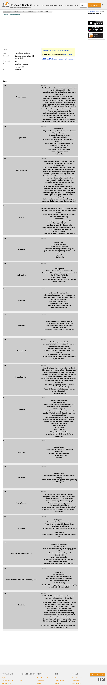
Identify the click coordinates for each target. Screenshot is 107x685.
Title (4, 53)
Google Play (76, 680)
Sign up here (67, 54)
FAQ (56, 678)
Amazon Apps (76, 683)
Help (76, 5)
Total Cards (6, 61)
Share (39, 683)
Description (6, 56)
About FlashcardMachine (44, 678)
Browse (22, 680)
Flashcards (15, 11)
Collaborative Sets (7, 680)
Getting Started (59, 680)
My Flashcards (39, 5)
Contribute (69, 5)
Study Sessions (6, 683)
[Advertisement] (41, 32)
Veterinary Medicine (28, 11)
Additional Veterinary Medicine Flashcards (58, 59)
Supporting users (93, 11)
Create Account (94, 5)
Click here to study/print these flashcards (56, 50)
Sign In (83, 5)
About (61, 5)
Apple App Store (77, 678)
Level (4, 67)
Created (5, 70)
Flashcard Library (51, 5)
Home (6, 11)
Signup (57, 683)
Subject (5, 64)
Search (103, 5)
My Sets (4, 678)
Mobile (75, 674)
